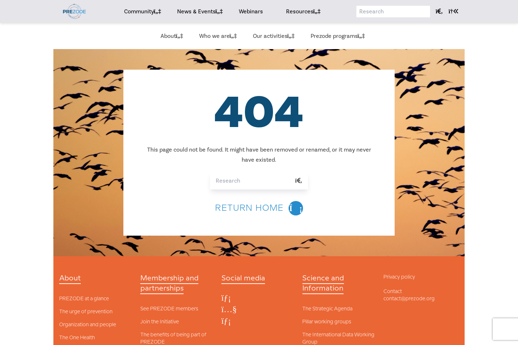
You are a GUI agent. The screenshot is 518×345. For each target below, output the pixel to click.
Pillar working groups (326, 321)
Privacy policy (399, 277)
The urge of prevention (86, 311)
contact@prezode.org (409, 298)
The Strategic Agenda (327, 308)
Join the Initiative (159, 321)
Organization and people (87, 324)
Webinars (251, 11)
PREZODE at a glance (84, 298)
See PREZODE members (169, 308)
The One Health (77, 337)
